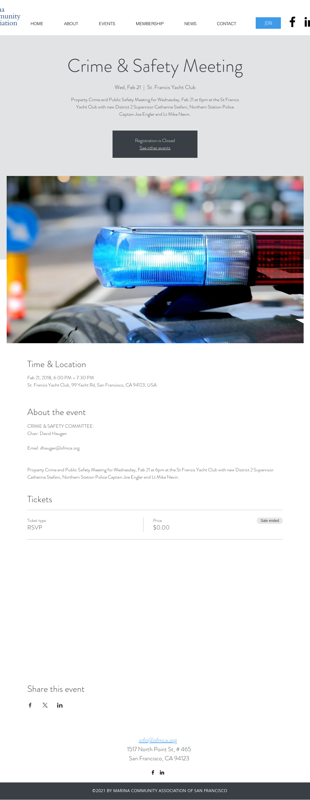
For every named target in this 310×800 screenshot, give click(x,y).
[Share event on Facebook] (30, 705)
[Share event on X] (45, 705)
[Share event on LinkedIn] (60, 705)
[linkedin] (162, 772)
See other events (155, 147)
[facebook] (292, 22)
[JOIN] (268, 23)
